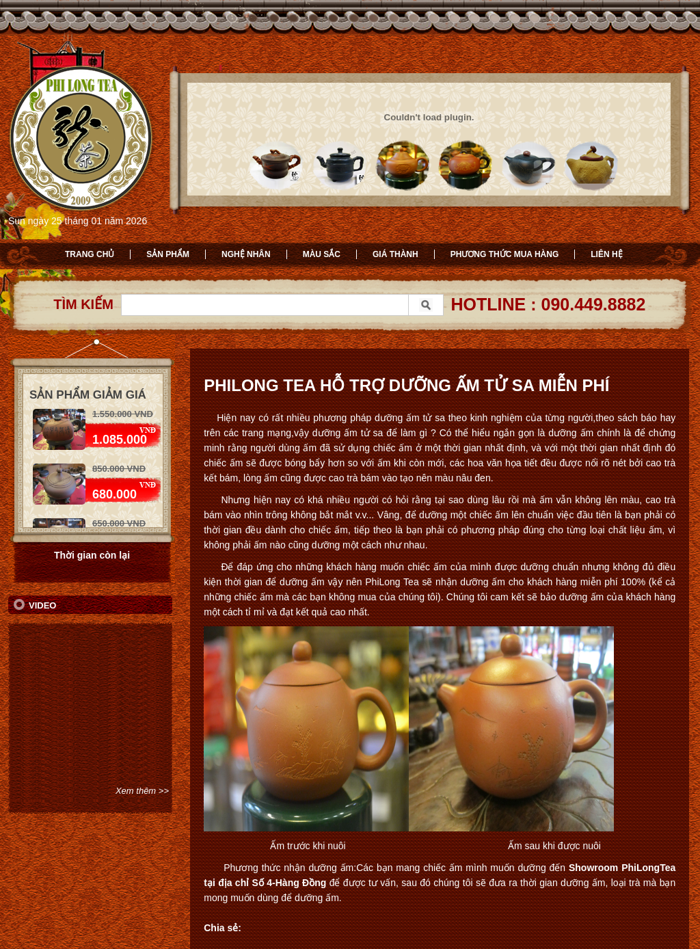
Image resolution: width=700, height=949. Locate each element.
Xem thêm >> (142, 791)
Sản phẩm (167, 254)
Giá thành (395, 254)
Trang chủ (89, 254)
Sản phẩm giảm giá (87, 394)
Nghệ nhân (246, 254)
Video (42, 605)
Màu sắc (321, 254)
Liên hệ (606, 254)
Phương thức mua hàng (504, 254)
